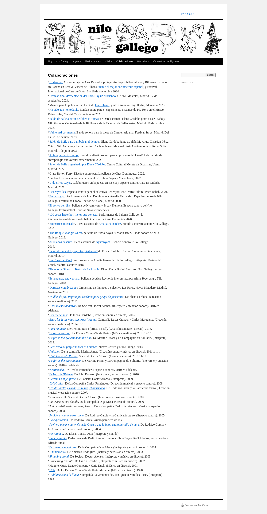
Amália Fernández (110, 223)
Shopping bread (59, 456)
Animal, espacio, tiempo (64, 155)
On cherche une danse (62, 447)
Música (108, 61)
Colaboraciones (124, 61)
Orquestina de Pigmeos (166, 61)
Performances (93, 61)
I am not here (57, 328)
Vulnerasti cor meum (62, 132)
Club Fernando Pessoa (63, 356)
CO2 (52, 470)
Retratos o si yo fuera (62, 379)
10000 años (56, 383)
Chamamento (57, 452)
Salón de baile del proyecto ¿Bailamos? (73, 251)
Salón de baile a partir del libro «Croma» (74, 118)
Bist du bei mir (58, 315)
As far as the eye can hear (65, 360)
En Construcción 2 (60, 260)
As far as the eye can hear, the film (70, 337)
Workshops (143, 61)
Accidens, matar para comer (66, 415)
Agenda (77, 61)
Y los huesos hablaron (62, 305)
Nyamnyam (103, 242)
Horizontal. (56, 82)
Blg (50, 61)
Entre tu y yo (57, 196)
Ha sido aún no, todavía (63, 109)
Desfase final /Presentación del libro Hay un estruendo (82, 96)
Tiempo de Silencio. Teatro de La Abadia (74, 269)
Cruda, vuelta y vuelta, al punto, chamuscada (77, 388)
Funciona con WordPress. (196, 505)
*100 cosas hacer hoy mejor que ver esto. (73, 214)
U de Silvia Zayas (60, 182)
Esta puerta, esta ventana (64, 278)
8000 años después (60, 242)
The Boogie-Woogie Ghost (65, 232)
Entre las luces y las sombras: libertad (72, 319)
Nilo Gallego (62, 61)
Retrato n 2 (56, 433)
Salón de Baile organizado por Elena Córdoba (77, 164)
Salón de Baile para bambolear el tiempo (74, 141)
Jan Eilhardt (102, 105)
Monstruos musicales (62, 223)
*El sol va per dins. (59, 205)
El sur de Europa (59, 333)
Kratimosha (56, 369)
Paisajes (54, 351)
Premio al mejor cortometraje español (120, 86)
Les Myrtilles (57, 191)
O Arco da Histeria (61, 374)
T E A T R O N (187, 14)
